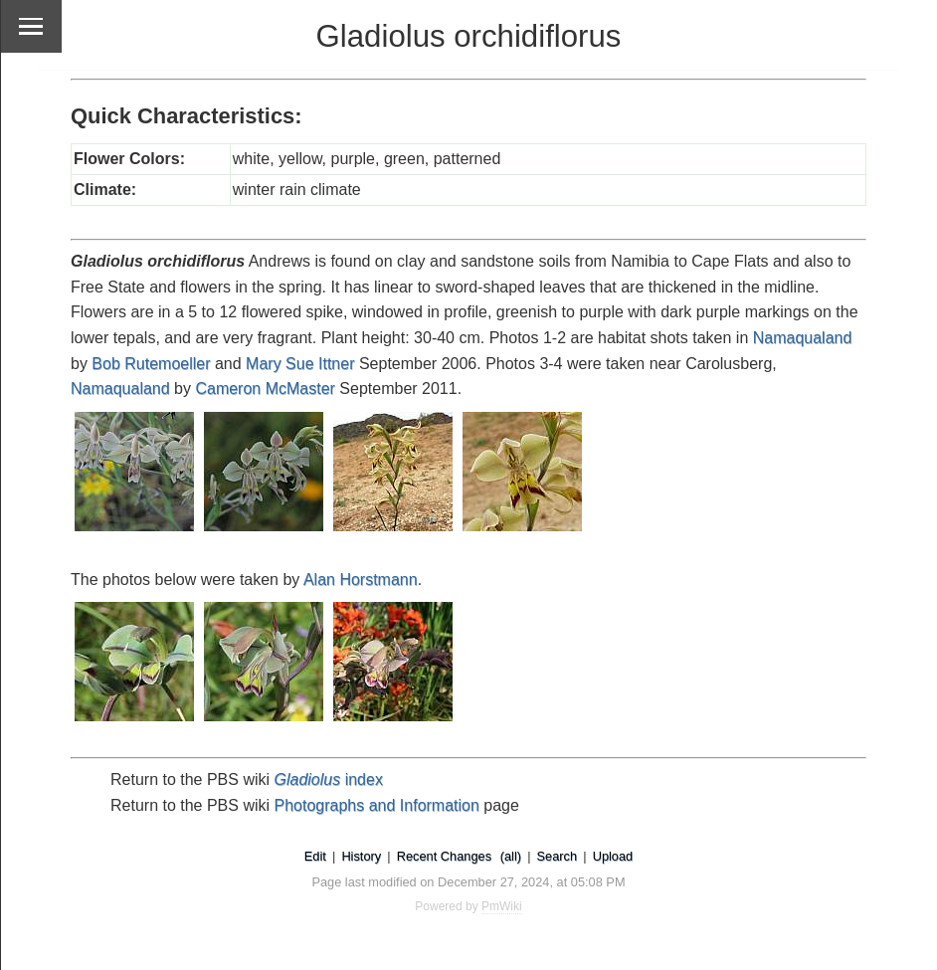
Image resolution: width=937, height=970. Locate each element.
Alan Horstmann (360, 579)
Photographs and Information (377, 805)
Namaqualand (802, 337)
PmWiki (501, 906)
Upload (613, 856)
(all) (510, 856)
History (361, 856)
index (329, 779)
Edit (315, 856)
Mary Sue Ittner (300, 363)
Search (557, 856)
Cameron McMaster (264, 388)
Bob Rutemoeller (151, 363)
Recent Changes (444, 856)
